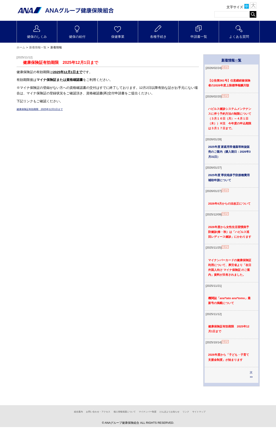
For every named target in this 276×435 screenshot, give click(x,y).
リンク (201, 419)
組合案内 (57, 419)
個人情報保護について (119, 419)
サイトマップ (218, 419)
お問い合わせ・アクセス (84, 419)
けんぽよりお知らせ (180, 419)
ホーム (21, 45)
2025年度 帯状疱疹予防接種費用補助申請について (230, 178)
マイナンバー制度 (150, 419)
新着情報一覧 (37, 45)
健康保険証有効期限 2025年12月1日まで (48, 106)
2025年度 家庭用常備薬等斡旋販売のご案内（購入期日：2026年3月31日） (231, 151)
